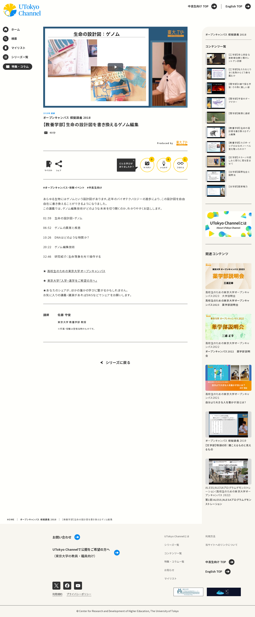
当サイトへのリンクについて (221, 544)
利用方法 (210, 536)
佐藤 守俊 (64, 315)
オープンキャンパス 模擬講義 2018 (66, 117)
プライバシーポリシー (79, 594)
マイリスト (170, 578)
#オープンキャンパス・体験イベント (64, 187)
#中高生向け (94, 187)
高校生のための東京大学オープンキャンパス (76, 271)
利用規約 (57, 594)
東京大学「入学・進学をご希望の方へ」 (72, 280)
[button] (147, 165)
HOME (10, 519)
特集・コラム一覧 (174, 561)
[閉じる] (134, 160)
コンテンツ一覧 (173, 553)
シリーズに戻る (115, 362)
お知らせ (169, 570)
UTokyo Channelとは (176, 536)
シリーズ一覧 (171, 544)
